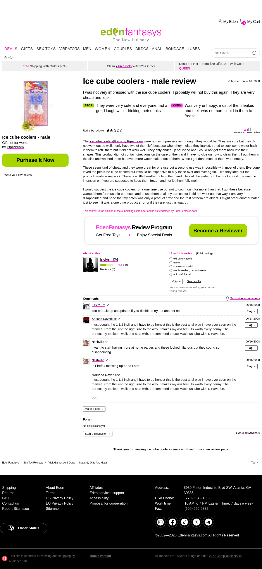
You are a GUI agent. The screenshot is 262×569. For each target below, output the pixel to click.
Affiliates (96, 487)
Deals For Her (188, 64)
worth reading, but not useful (189, 270)
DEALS (10, 49)
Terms (50, 493)
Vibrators (69, 49)
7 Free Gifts (124, 66)
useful (176, 262)
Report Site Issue (15, 508)
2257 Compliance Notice (225, 556)
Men (87, 49)
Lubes (194, 49)
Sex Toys (46, 49)
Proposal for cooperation (109, 503)
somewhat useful (183, 266)
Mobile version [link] (100, 556)
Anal (157, 49)
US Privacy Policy (59, 498)
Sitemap (52, 508)
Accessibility (99, 498)
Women (102, 49)
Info (8, 57)
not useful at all (182, 274)
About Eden (55, 487)
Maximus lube (190, 334)
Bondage (175, 49)
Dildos (141, 49)
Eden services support (107, 493)
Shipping (9, 487)
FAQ (5, 498)
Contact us (10, 503)
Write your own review (18, 174)
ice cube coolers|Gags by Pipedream (116, 141)
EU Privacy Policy (59, 503)
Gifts (27, 49)
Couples (123, 49)
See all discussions (248, 432)
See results (194, 281)
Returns (8, 493)
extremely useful (182, 258)
